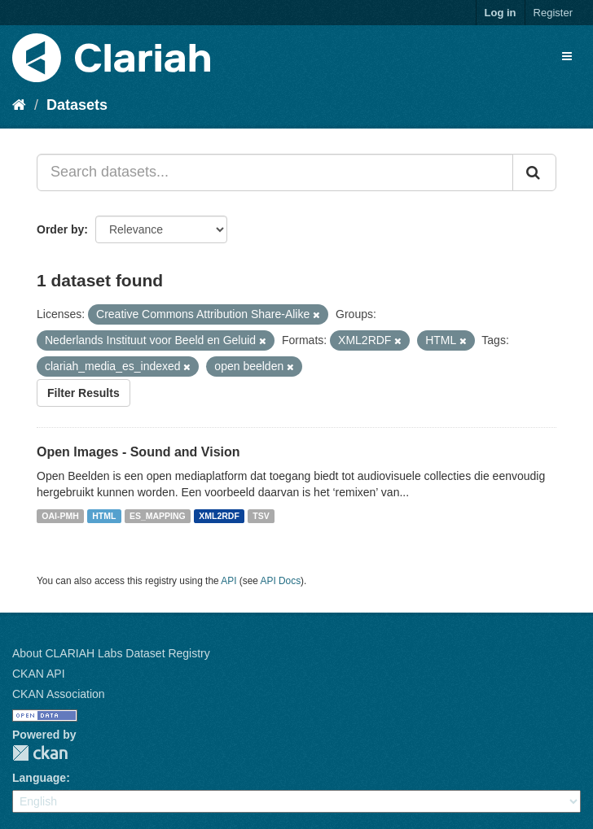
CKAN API (38, 673)
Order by (60, 229)
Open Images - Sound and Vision (138, 452)
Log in (500, 13)
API (228, 581)
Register (553, 13)
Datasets (77, 105)
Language (39, 777)
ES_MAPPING (158, 516)
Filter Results (83, 392)
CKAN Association (58, 693)
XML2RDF (219, 516)
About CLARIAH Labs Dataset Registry (111, 653)
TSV (261, 516)
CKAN (40, 752)
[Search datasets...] (275, 172)
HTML (104, 516)
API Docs (281, 581)
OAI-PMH (60, 516)
